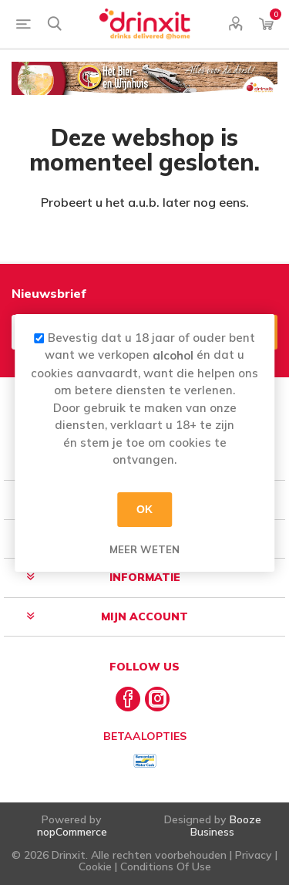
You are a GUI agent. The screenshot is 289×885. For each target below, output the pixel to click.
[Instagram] (157, 699)
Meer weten (144, 548)
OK (144, 509)
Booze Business (225, 825)
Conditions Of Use (165, 866)
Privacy (253, 855)
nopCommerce (72, 832)
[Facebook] (128, 699)
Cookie (95, 866)
